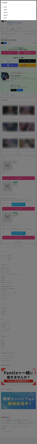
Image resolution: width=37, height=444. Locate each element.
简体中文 (6, 12)
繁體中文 (6, 15)
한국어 (5, 17)
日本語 (5, 7)
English (5, 9)
